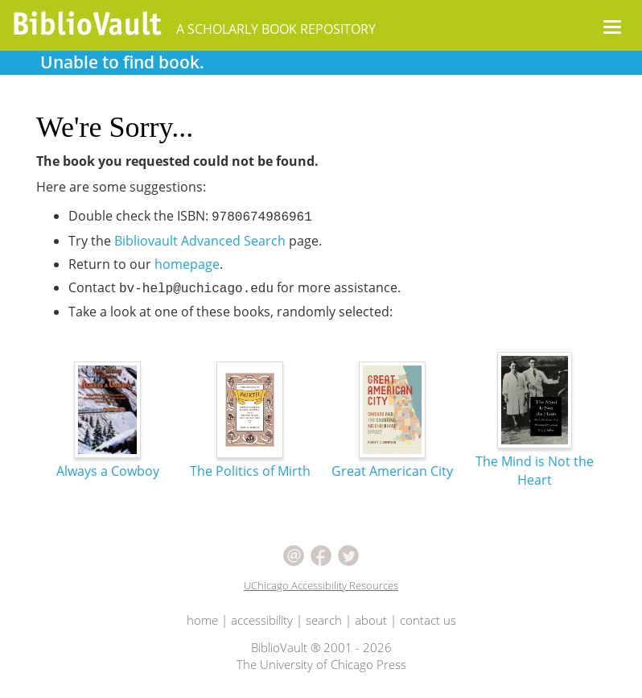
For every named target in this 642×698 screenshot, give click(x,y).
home (202, 620)
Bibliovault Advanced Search (200, 241)
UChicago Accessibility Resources (321, 585)
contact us (428, 620)
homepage (187, 264)
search (324, 620)
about (371, 620)
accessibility (262, 620)
